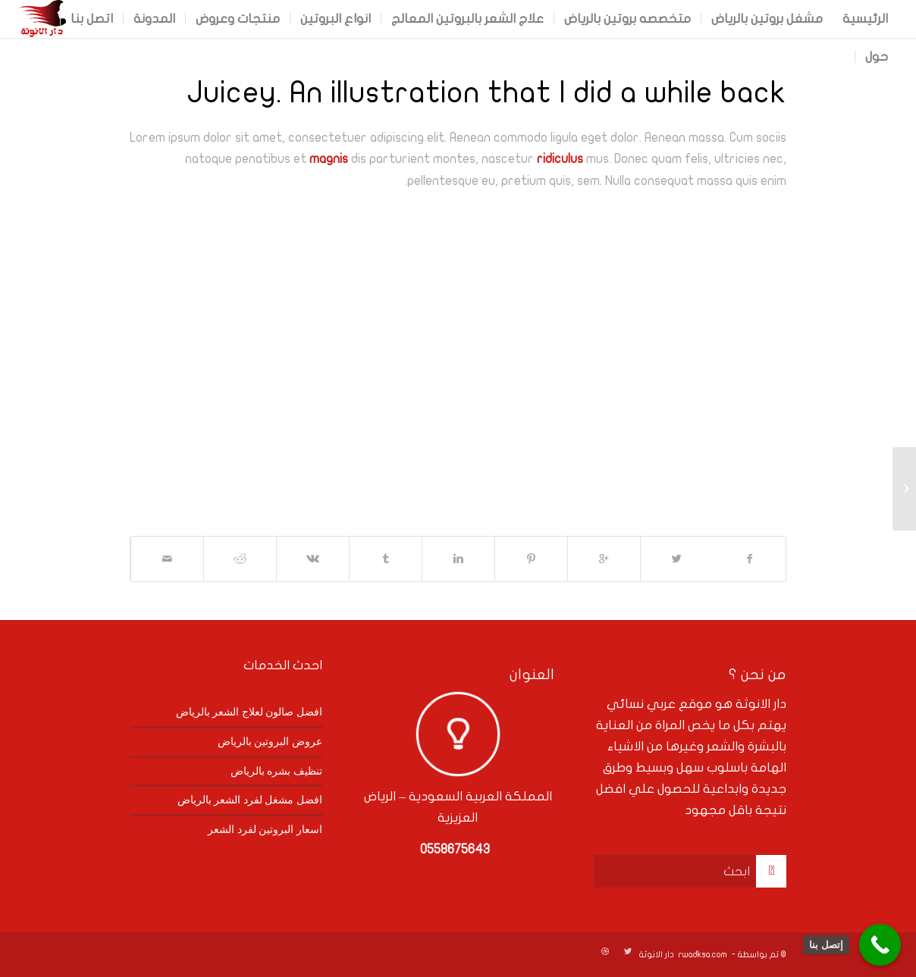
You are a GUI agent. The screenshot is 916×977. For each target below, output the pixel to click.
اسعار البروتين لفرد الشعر (265, 829)
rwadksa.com (702, 954)
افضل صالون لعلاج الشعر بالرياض (249, 712)
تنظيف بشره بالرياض (276, 771)
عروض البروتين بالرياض (270, 741)
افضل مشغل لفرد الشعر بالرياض (249, 800)
